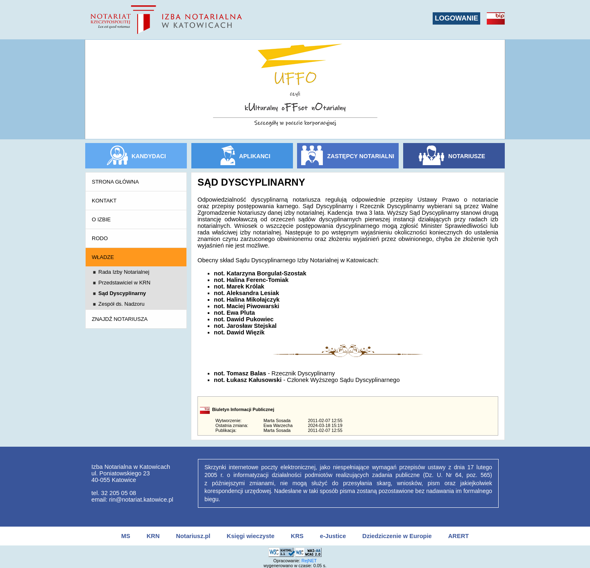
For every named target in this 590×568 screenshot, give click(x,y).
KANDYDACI (149, 156)
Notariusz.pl (193, 536)
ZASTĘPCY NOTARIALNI (361, 156)
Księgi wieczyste (251, 536)
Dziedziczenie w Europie (396, 536)
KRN (153, 536)
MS (125, 536)
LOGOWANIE (456, 18)
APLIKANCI (254, 156)
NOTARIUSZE (466, 156)
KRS (297, 536)
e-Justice (333, 536)
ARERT (458, 536)
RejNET (309, 560)
